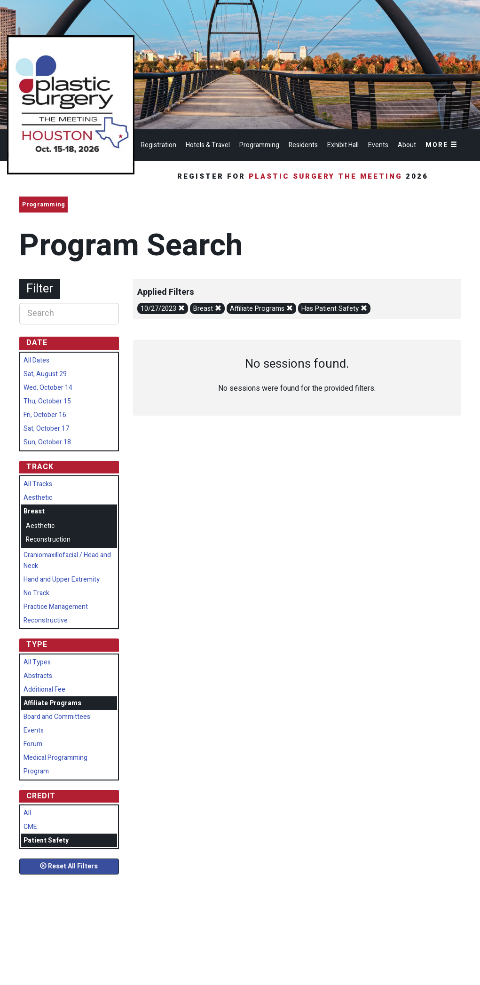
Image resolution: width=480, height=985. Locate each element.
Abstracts (38, 676)
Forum (33, 744)
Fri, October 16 (45, 415)
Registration (158, 145)
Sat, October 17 (46, 428)
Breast (207, 309)
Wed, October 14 (48, 388)
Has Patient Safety (334, 309)
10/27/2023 (163, 309)
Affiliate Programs (261, 309)
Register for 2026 (304, 176)
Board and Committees (57, 717)
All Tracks (38, 484)
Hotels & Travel (208, 145)
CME (30, 827)
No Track (36, 593)
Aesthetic (38, 498)
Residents (303, 145)
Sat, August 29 (45, 374)
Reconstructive (46, 620)
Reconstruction (48, 539)
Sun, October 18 (47, 442)
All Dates (36, 360)
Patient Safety (46, 840)
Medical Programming (55, 758)
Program (36, 771)
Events (378, 145)
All (27, 813)
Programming (259, 145)
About (407, 145)
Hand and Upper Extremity (62, 579)
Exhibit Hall (343, 145)
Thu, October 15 (47, 401)
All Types (37, 662)
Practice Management (56, 607)
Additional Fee (44, 689)
